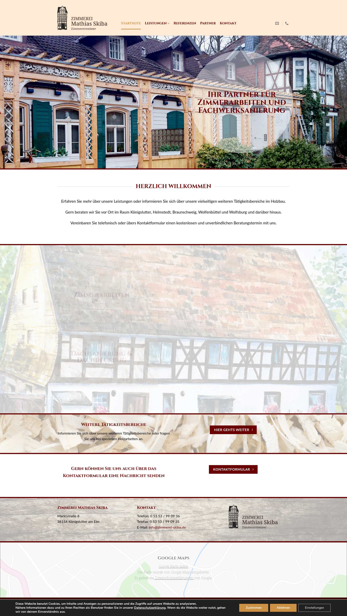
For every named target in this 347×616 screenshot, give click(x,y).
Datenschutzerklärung (155, 608)
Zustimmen (251, 608)
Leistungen (157, 23)
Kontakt (228, 23)
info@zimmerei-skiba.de (167, 527)
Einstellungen (314, 608)
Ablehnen (281, 608)
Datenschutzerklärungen (174, 578)
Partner (208, 23)
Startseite (131, 23)
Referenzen (185, 23)
